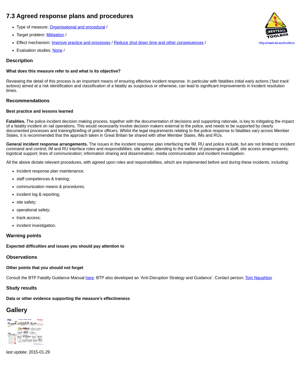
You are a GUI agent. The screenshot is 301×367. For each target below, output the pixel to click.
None (57, 50)
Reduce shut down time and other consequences (159, 42)
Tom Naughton (258, 278)
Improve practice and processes (81, 42)
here (90, 278)
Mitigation (55, 35)
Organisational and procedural (77, 27)
